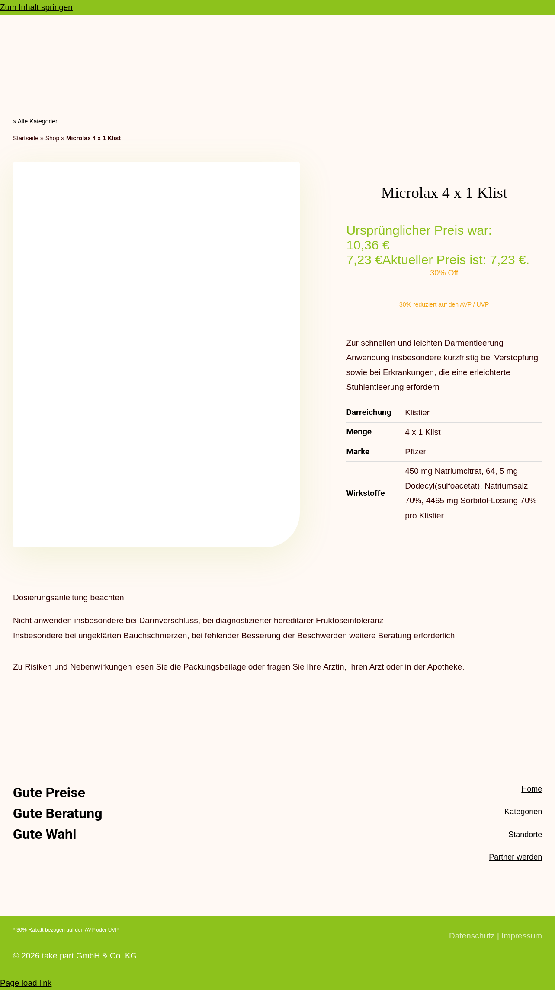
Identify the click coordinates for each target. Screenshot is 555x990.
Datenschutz (472, 935)
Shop (52, 138)
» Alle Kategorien (36, 121)
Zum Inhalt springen (36, 7)
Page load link (25, 982)
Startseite (25, 138)
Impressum (521, 935)
